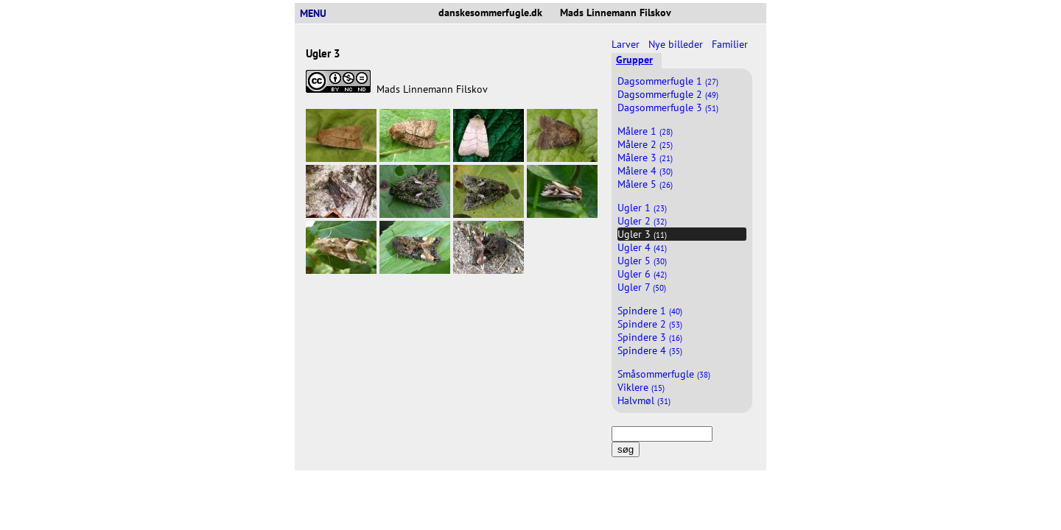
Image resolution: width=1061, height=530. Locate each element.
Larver (627, 44)
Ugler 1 (642, 207)
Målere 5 (645, 184)
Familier (731, 44)
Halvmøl (643, 400)
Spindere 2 (649, 324)
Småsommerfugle (663, 374)
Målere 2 (645, 144)
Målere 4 (645, 170)
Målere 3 (645, 157)
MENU (319, 13)
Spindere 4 (649, 350)
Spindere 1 (649, 310)
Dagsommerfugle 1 (667, 81)
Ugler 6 (642, 273)
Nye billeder (677, 44)
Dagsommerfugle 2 (667, 94)
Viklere (641, 387)
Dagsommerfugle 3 (667, 107)
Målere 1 (645, 131)
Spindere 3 (649, 337)
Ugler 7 (641, 287)
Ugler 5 (642, 260)
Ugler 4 (642, 247)
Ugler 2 (642, 220)
